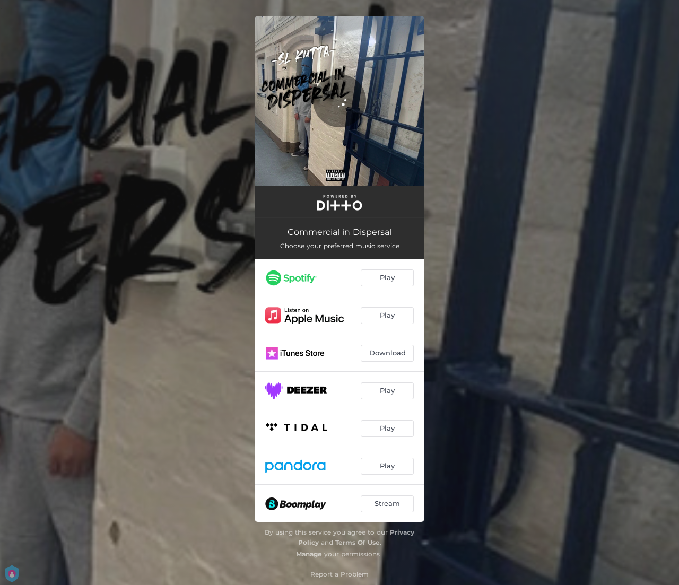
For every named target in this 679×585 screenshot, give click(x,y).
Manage (309, 554)
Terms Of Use (357, 542)
